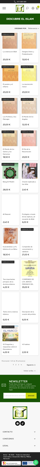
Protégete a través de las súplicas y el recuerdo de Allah (28, 216)
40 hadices (26, 344)
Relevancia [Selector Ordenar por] (34, 28)
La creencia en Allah (10, 52)
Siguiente (31, 365)
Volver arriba (30, 371)
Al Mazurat (6, 214)
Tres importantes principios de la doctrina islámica (9, 281)
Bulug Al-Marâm (8, 182)
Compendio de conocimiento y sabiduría (27, 249)
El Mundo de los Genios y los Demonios (8, 151)
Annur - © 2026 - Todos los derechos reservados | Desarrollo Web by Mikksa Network (17, 457)
